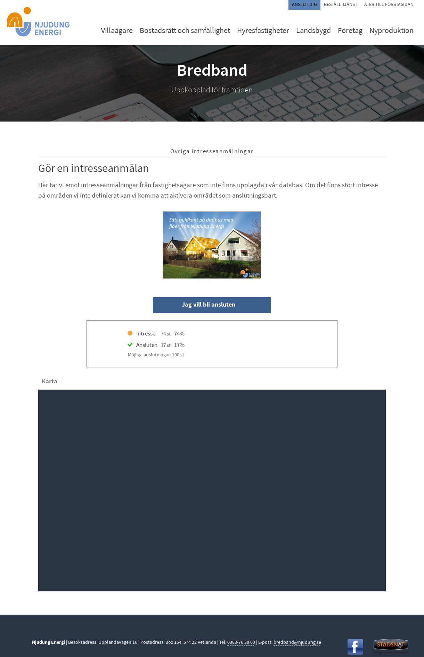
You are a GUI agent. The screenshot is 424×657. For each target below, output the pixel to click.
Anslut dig (304, 4)
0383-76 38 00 (241, 642)
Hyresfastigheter (263, 31)
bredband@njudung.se (297, 642)
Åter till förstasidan (389, 4)
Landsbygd (313, 31)
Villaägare (117, 31)
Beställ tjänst (340, 4)
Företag (350, 31)
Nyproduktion (391, 31)
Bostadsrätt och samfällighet (185, 31)
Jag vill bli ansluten (208, 305)
